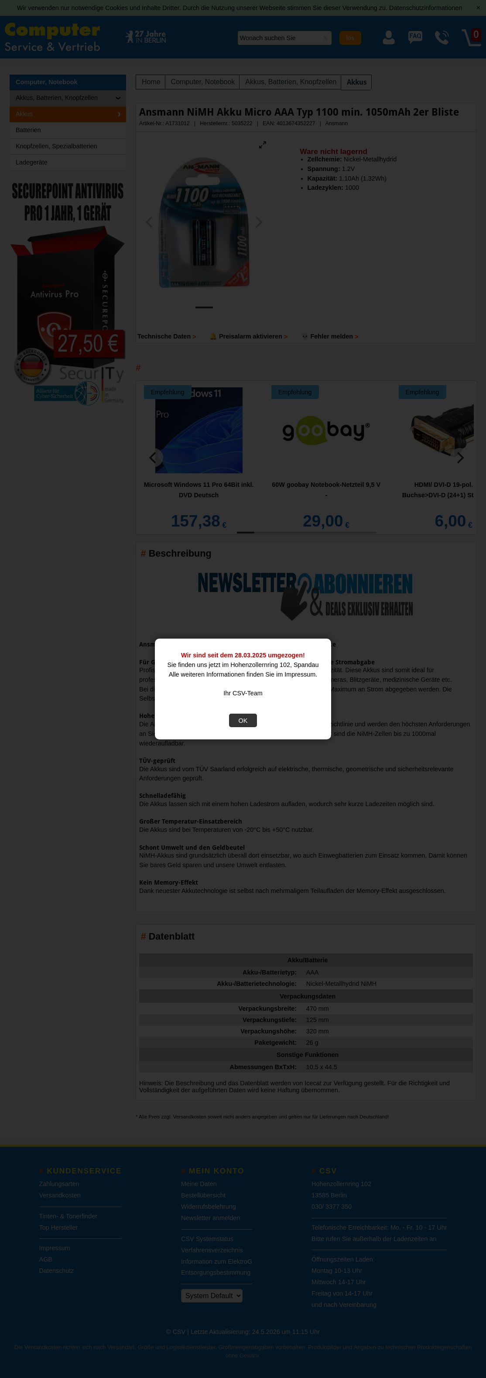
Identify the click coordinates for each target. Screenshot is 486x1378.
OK (243, 720)
